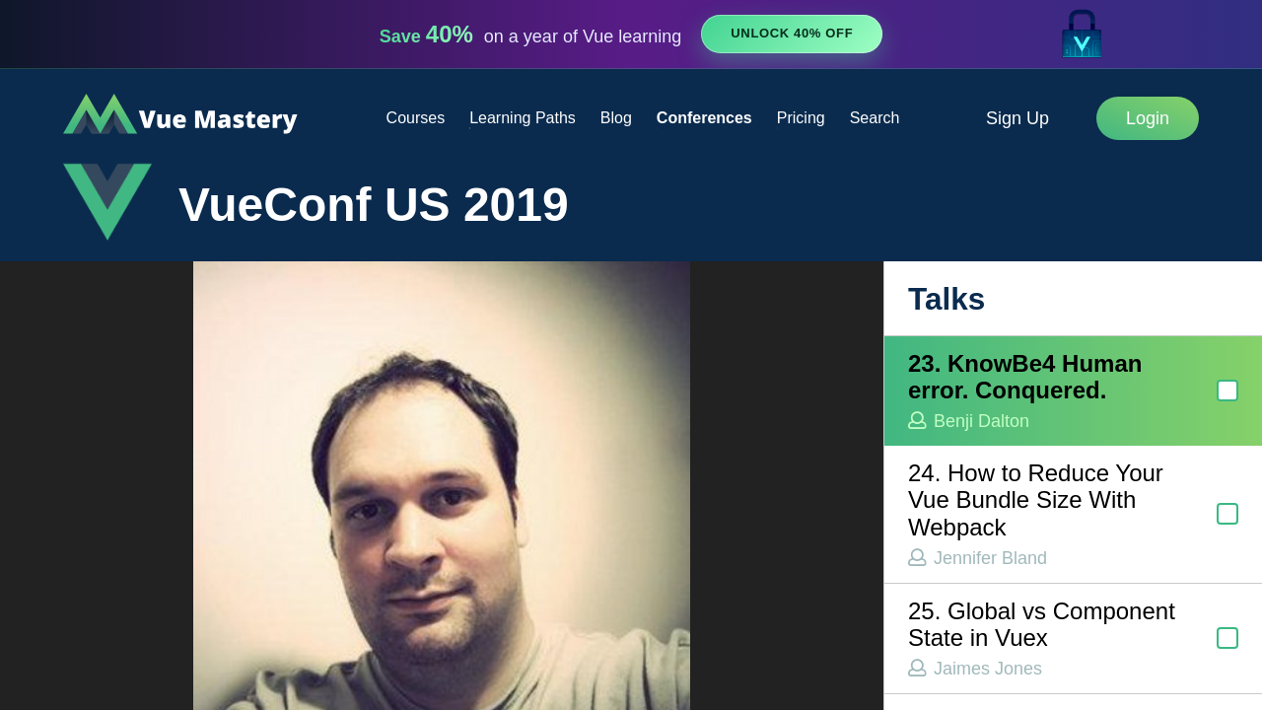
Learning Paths (522, 117)
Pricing (801, 117)
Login (1147, 118)
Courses (416, 117)
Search (875, 117)
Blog (616, 117)
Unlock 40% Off (792, 33)
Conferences (704, 117)
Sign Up (1017, 118)
